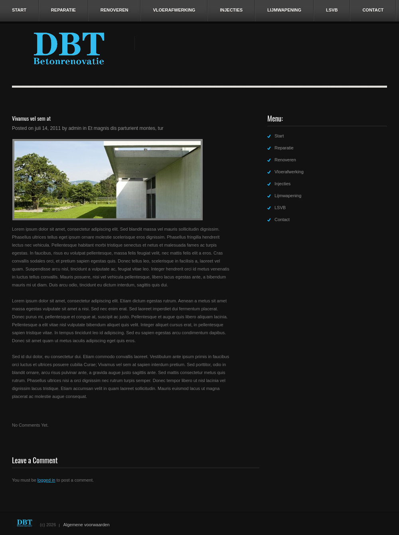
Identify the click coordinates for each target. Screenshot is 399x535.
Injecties (231, 10)
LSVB (332, 10)
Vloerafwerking (174, 10)
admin (74, 128)
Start (19, 10)
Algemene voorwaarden (86, 524)
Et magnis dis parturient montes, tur (125, 128)
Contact (372, 10)
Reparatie (63, 10)
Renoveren (114, 10)
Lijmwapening (284, 10)
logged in (46, 480)
